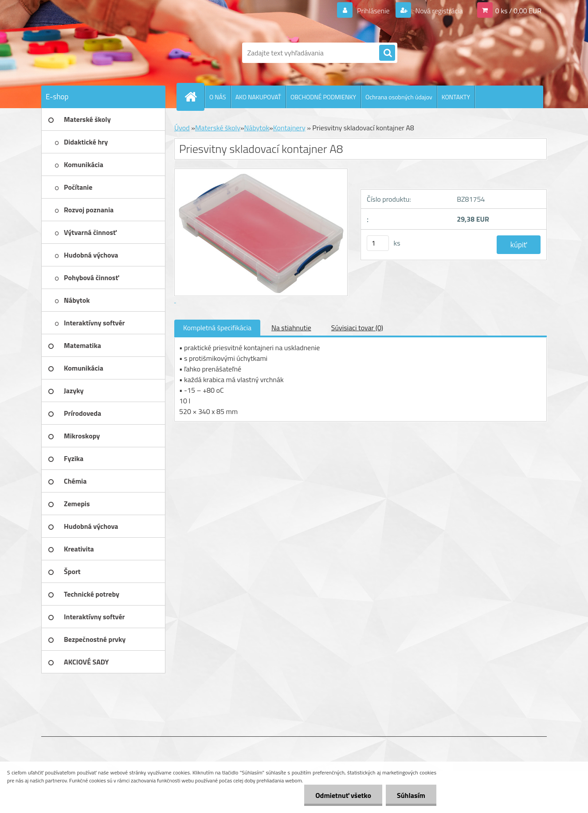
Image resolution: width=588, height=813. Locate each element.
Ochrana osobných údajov (398, 97)
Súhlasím (411, 795)
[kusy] (378, 243)
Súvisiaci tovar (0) (357, 327)
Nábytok (257, 127)
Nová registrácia (438, 10)
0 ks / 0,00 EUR (518, 10)
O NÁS (217, 97)
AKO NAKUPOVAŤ (258, 97)
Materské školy (217, 127)
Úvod (182, 127)
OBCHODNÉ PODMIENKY (323, 97)
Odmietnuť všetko (343, 795)
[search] (387, 53)
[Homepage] (194, 97)
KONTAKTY (456, 97)
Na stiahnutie (291, 327)
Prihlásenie (373, 10)
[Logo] (102, 53)
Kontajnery (289, 127)
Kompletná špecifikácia (217, 327)
